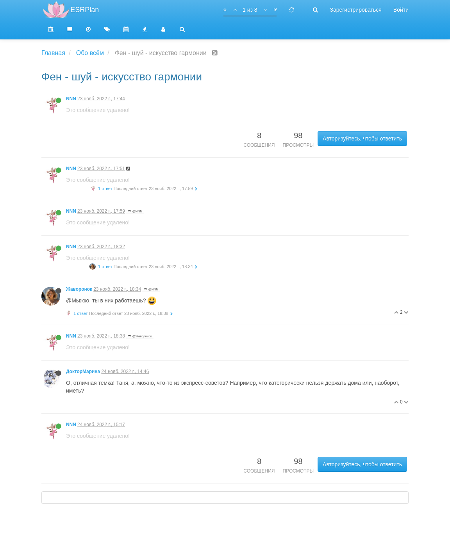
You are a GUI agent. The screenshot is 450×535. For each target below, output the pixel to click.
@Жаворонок (140, 336)
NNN (71, 98)
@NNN (135, 211)
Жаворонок (79, 289)
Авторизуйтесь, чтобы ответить (362, 138)
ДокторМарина (83, 371)
